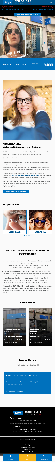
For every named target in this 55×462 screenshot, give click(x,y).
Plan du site (27, 449)
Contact (27, 459)
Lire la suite (20, 391)
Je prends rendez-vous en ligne (27, 14)
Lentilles (15, 232)
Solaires (40, 232)
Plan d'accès (10, 459)
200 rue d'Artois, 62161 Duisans (42, 9)
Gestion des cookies (27, 451)
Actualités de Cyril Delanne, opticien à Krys (21, 375)
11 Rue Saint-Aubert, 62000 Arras (13, 9)
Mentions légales (27, 445)
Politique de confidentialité (27, 447)
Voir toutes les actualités (26, 365)
